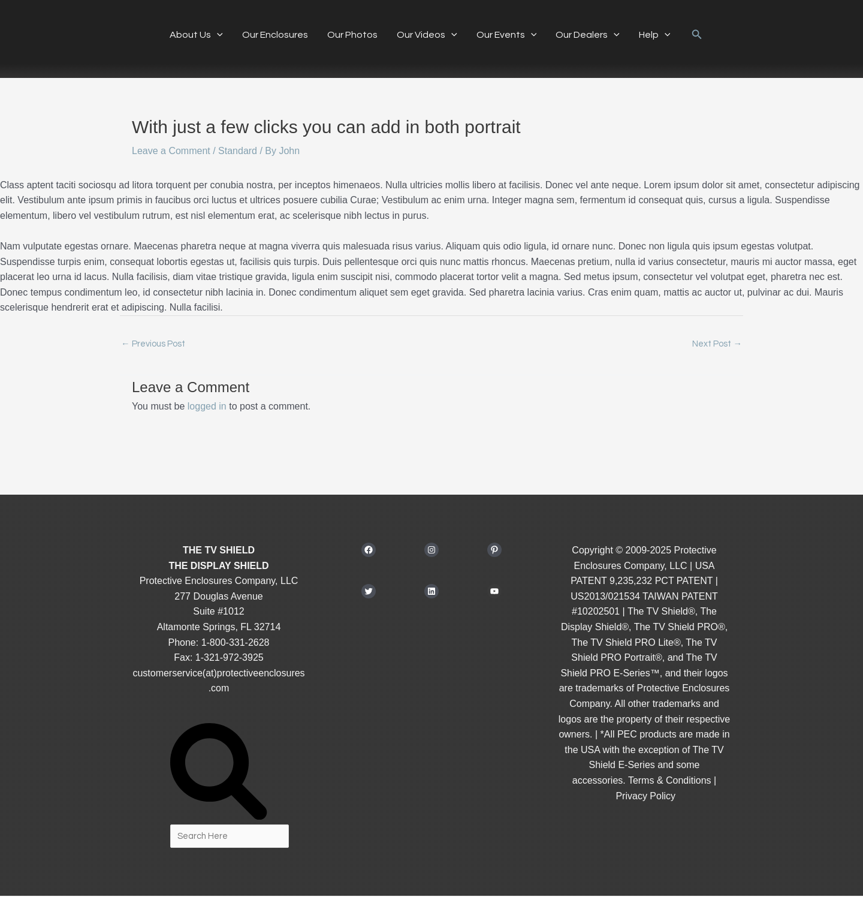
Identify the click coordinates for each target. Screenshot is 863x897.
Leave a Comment (171, 151)
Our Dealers (588, 35)
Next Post (717, 344)
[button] (217, 35)
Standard (237, 151)
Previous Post (153, 344)
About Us (196, 35)
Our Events (506, 35)
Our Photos (352, 35)
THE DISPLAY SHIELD (218, 566)
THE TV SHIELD (219, 551)
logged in (207, 407)
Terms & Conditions (669, 781)
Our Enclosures (275, 35)
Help (655, 35)
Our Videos (427, 35)
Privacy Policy (645, 796)
